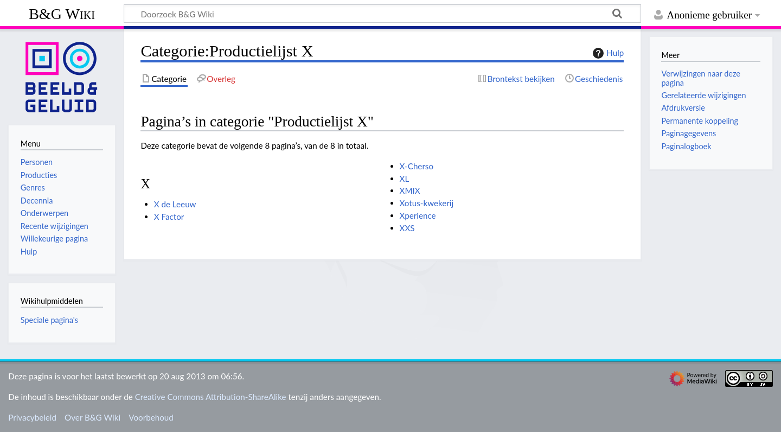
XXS (407, 228)
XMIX (410, 190)
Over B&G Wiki (92, 417)
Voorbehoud (151, 417)
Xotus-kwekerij (427, 203)
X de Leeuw (175, 204)
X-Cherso (416, 166)
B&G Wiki (62, 13)
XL (404, 178)
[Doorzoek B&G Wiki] (382, 13)
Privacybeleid (32, 417)
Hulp (607, 53)
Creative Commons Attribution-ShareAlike (210, 397)
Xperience (418, 215)
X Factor (169, 216)
